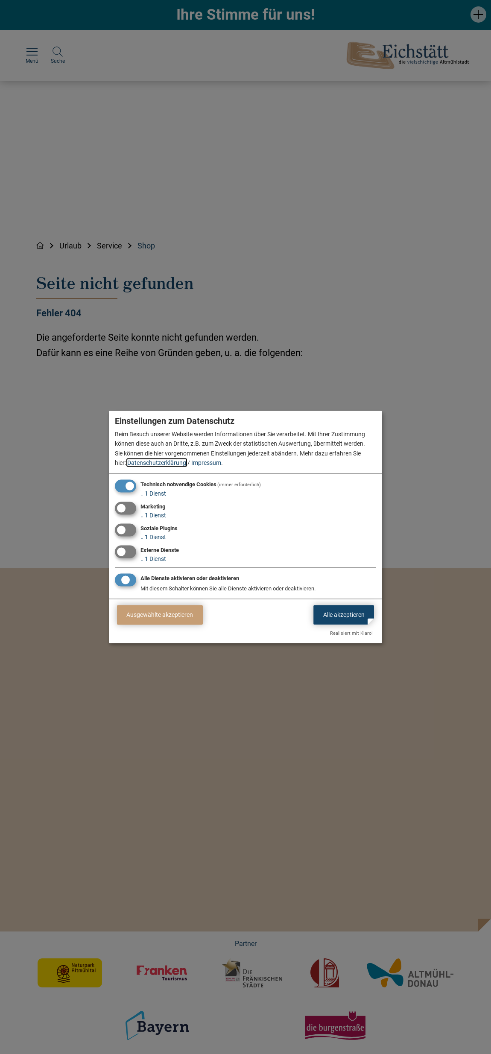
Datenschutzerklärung (156, 462)
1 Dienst (153, 493)
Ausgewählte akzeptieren (159, 614)
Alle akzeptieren (344, 614)
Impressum (206, 462)
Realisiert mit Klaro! (351, 633)
